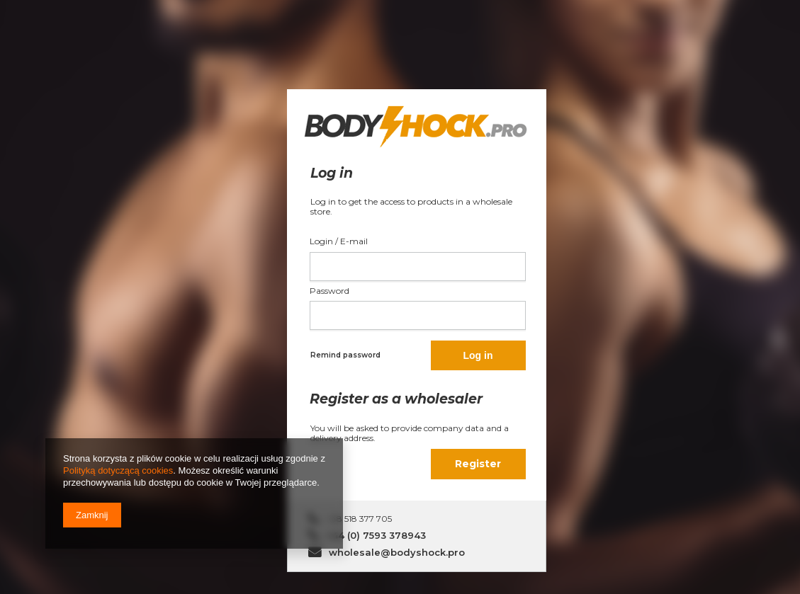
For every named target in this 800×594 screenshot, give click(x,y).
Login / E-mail (339, 241)
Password (329, 290)
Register (478, 463)
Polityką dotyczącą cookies (118, 470)
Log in (478, 355)
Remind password (345, 355)
